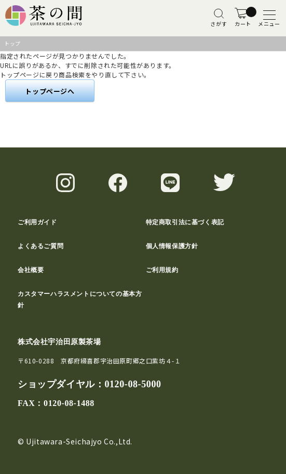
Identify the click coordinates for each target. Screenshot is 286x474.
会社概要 (31, 270)
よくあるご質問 (40, 246)
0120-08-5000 (132, 384)
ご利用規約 (162, 270)
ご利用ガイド (37, 222)
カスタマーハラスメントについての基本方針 (80, 299)
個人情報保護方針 (172, 246)
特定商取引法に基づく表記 (185, 222)
